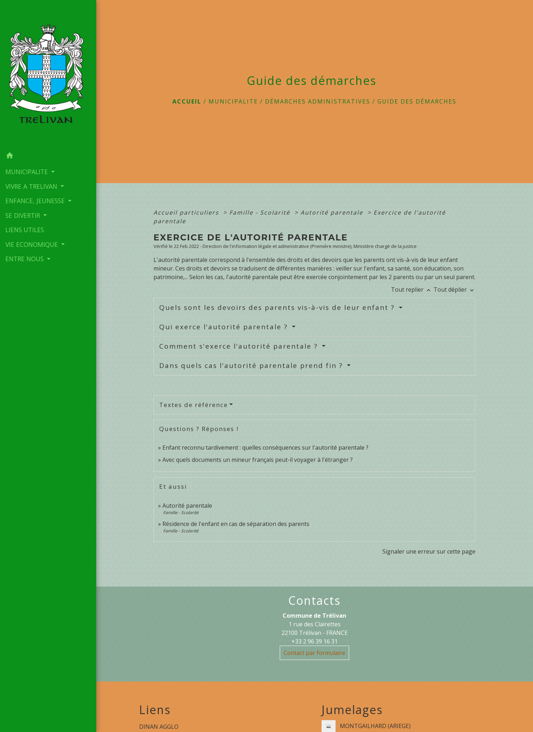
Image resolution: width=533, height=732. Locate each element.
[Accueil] (48, 74)
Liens (155, 710)
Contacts (314, 600)
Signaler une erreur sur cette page (428, 551)
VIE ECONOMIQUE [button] (32, 243)
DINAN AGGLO (159, 727)
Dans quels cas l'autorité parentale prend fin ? (252, 365)
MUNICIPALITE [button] (27, 171)
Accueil (186, 101)
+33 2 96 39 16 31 (315, 641)
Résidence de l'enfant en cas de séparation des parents (235, 524)
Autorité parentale (332, 212)
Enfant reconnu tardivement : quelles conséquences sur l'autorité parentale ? (265, 447)
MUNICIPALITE (233, 101)
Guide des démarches (416, 101)
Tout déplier (454, 289)
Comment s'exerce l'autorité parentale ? (239, 346)
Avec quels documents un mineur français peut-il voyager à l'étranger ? (257, 460)
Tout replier (412, 289)
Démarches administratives (317, 101)
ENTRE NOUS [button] (25, 258)
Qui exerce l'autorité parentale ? (224, 326)
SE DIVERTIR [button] (23, 214)
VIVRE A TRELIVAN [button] (32, 185)
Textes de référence (193, 405)
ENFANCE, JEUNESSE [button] (36, 200)
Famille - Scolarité (260, 212)
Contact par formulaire (314, 653)
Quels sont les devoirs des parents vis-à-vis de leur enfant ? (278, 307)
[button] (48, 156)
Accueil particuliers (187, 212)
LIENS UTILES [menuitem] (24, 229)
